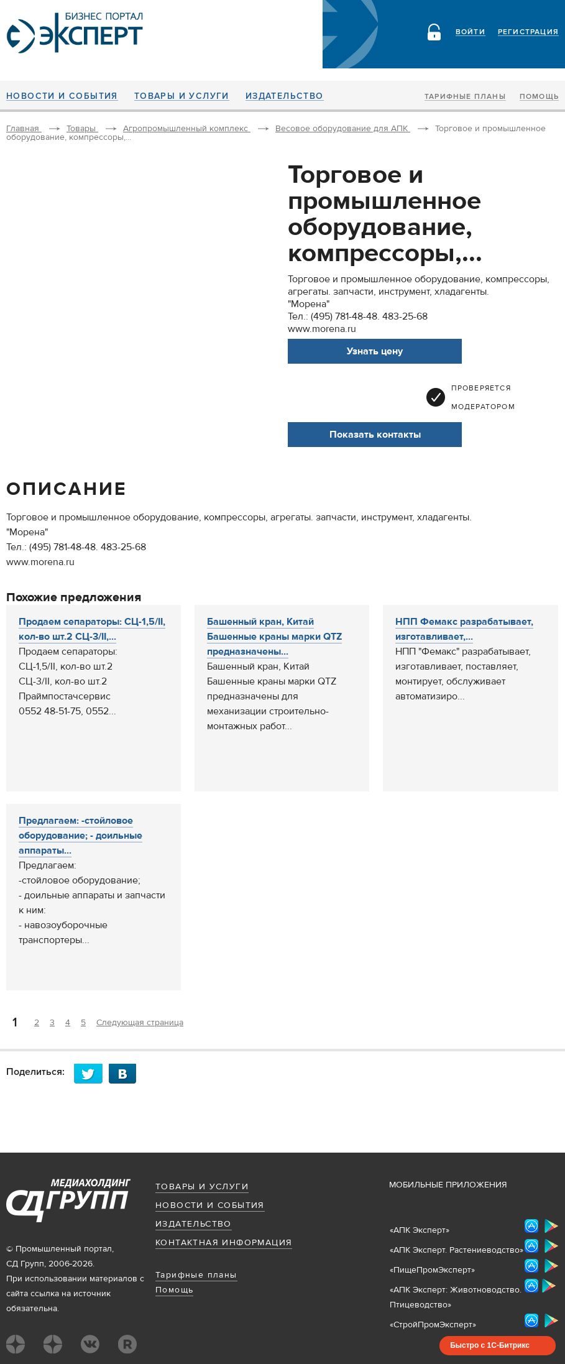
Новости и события (62, 96)
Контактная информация (223, 1242)
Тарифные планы (465, 97)
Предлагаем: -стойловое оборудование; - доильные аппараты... (80, 835)
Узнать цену (375, 351)
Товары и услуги (181, 96)
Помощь (539, 97)
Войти (470, 32)
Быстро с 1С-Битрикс (490, 1345)
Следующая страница (139, 1022)
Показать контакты (375, 434)
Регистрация (528, 32)
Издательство (285, 96)
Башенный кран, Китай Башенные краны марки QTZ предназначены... (274, 636)
